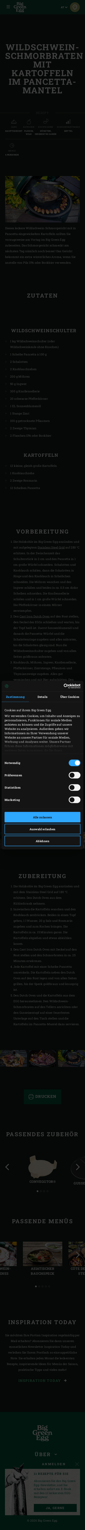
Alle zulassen (42, 817)
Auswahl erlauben (42, 829)
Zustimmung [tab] (15, 697)
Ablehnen (42, 841)
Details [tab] (43, 697)
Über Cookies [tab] (69, 697)
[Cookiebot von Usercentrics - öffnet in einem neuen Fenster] (62, 686)
